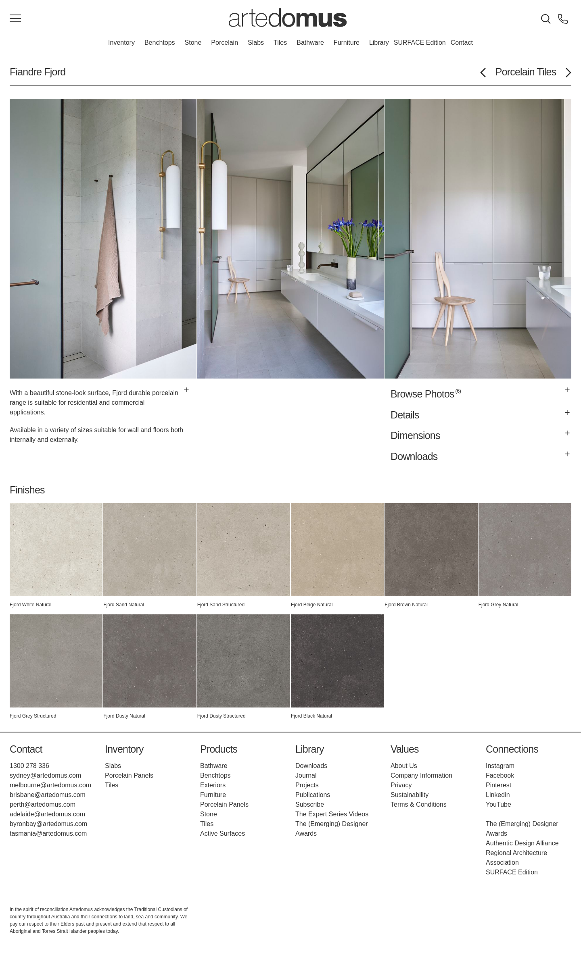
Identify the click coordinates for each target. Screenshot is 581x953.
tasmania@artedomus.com (48, 833)
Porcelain (224, 42)
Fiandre (26, 71)
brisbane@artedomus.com (48, 794)
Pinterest (498, 785)
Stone (193, 42)
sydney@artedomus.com (45, 775)
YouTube (498, 804)
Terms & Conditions (419, 804)
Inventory (121, 42)
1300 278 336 (29, 765)
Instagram (500, 765)
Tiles (280, 42)
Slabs (256, 42)
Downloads (311, 765)
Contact (462, 42)
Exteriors (213, 785)
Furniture (346, 42)
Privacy (401, 785)
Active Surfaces (222, 833)
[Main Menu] (15, 19)
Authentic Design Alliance (522, 843)
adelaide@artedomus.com (47, 814)
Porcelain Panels (129, 775)
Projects (307, 785)
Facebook (500, 775)
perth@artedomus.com (42, 804)
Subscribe (309, 804)
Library (379, 42)
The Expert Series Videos (331, 814)
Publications (312, 794)
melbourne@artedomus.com (50, 785)
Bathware (310, 42)
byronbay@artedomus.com (48, 823)
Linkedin (498, 794)
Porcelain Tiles (525, 71)
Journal (305, 775)
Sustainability (409, 794)
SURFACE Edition (420, 42)
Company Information (421, 775)
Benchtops (159, 42)
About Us (404, 765)
